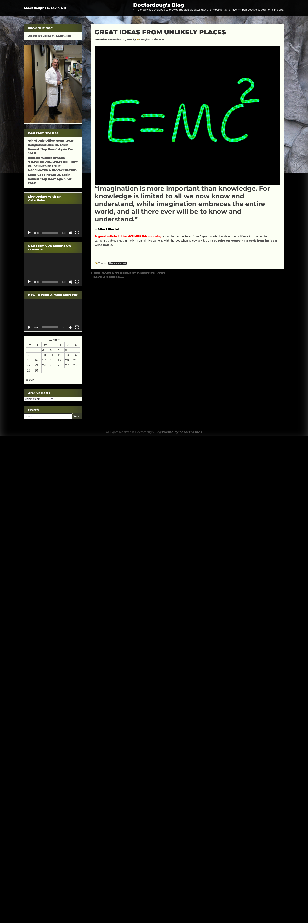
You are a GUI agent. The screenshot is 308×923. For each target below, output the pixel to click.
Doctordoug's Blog (158, 5)
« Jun (30, 380)
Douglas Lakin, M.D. (152, 39)
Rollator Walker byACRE (46, 158)
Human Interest (117, 263)
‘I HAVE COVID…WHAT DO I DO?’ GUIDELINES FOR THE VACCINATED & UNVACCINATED (53, 166)
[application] (53, 220)
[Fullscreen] (77, 233)
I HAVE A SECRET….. (107, 277)
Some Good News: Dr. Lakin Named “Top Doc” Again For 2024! (50, 179)
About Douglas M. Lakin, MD (45, 8)
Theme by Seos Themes (182, 432)
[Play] (29, 233)
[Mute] (71, 233)
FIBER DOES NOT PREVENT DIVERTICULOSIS (128, 273)
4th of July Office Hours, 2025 (51, 140)
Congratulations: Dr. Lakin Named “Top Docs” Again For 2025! (50, 149)
